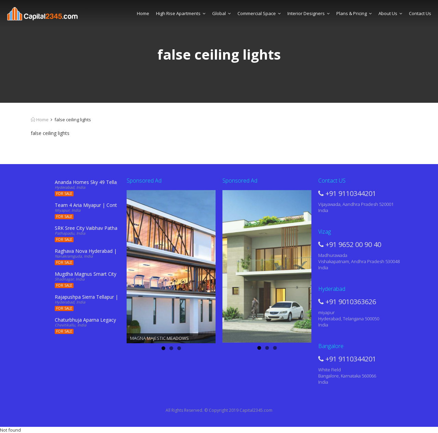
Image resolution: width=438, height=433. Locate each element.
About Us (390, 13)
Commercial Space (259, 13)
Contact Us (420, 13)
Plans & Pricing (354, 13)
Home (143, 13)
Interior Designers (308, 13)
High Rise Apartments (180, 13)
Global (221, 13)
